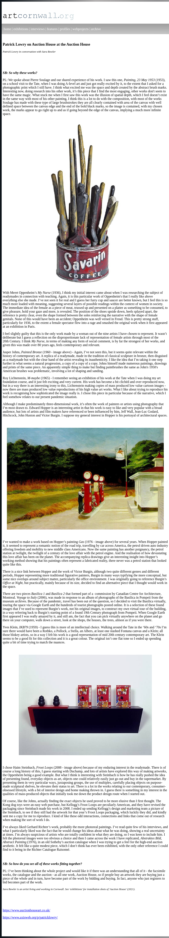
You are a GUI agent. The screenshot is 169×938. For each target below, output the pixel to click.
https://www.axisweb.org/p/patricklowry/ (30, 917)
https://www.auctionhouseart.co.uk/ (26, 910)
